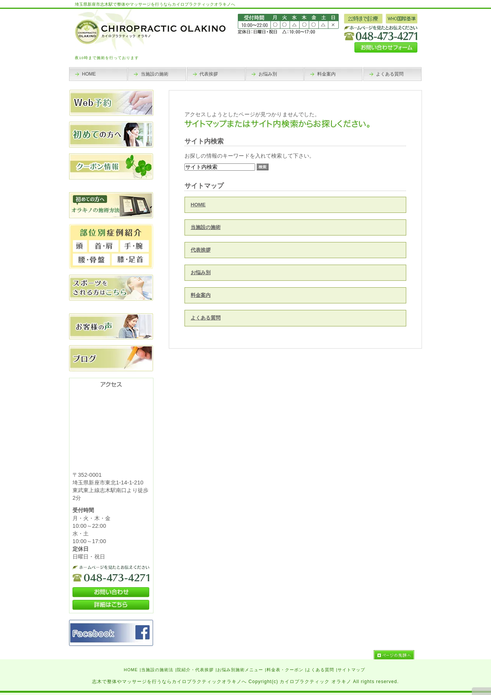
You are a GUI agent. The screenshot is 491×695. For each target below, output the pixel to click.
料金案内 (201, 295)
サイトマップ (351, 669)
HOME (198, 205)
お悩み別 (201, 272)
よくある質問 (206, 318)
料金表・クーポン (285, 669)
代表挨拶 (201, 250)
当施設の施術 (206, 227)
